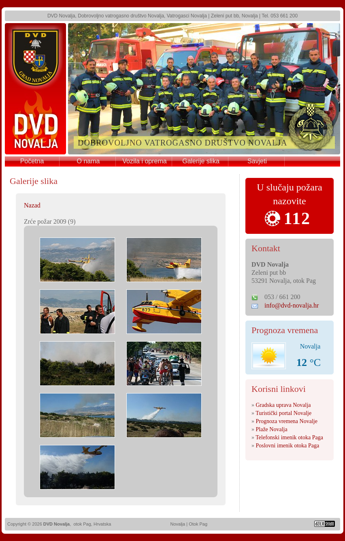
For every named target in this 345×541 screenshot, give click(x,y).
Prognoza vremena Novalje (286, 421)
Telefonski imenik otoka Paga (289, 437)
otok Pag (82, 524)
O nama (88, 161)
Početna (32, 161)
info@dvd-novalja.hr (291, 305)
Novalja (177, 524)
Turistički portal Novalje (283, 413)
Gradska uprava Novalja (283, 405)
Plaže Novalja (272, 429)
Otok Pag (198, 524)
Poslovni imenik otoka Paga (287, 446)
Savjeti (257, 161)
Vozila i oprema (144, 161)
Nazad (32, 205)
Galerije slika (200, 161)
